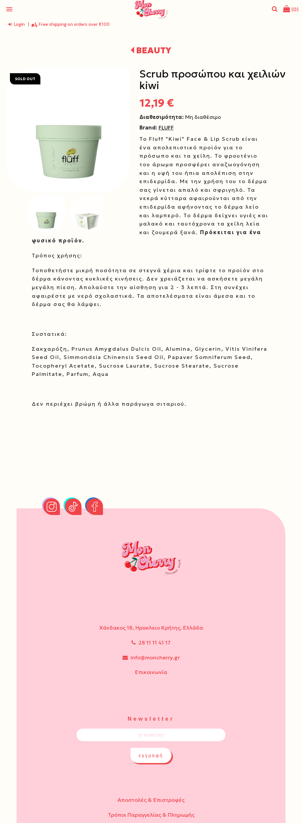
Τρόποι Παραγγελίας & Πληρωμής (151, 814)
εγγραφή (151, 755)
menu (9, 9)
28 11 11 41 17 (151, 642)
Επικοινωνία (151, 672)
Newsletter (151, 719)
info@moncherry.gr (151, 657)
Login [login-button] (16, 24)
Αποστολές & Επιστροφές (151, 800)
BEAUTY (153, 50)
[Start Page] (151, 9)
